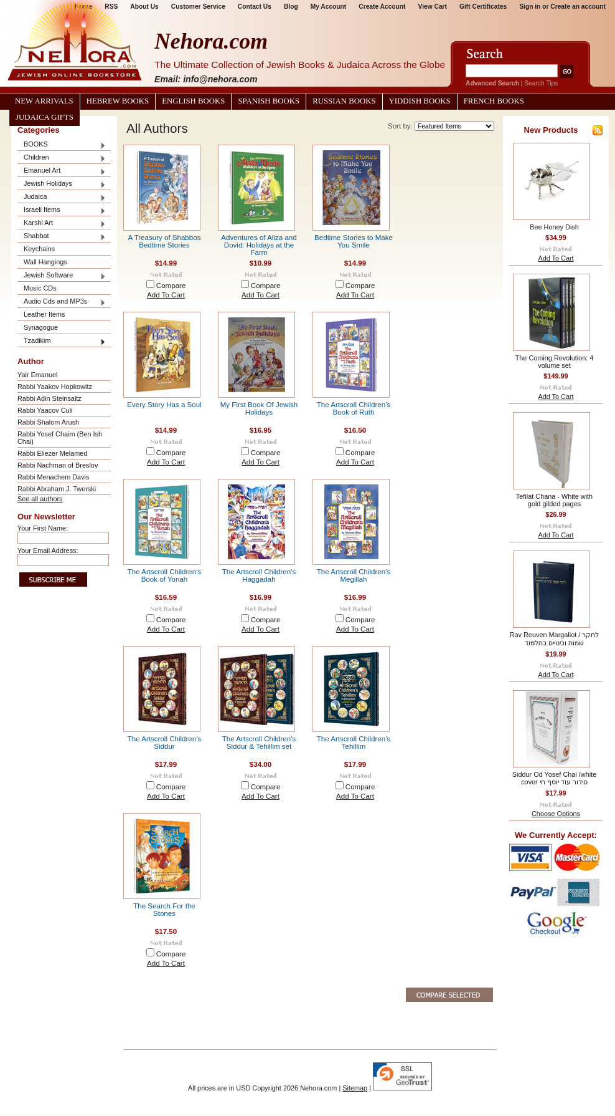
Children (61, 158)
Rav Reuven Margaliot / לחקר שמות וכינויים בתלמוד (554, 639)
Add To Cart (166, 295)
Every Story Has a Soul (164, 404)
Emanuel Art (61, 171)
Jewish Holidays (61, 184)
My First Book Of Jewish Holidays (259, 408)
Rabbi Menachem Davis (53, 477)
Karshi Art (61, 223)
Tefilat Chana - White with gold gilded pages (554, 500)
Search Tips (541, 83)
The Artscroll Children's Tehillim (353, 742)
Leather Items (44, 314)
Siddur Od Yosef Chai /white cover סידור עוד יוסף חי (554, 778)
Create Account (382, 6)
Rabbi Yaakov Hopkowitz (54, 386)
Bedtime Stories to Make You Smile (353, 241)
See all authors (40, 499)
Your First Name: (42, 528)
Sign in (529, 6)
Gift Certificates (483, 6)
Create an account (578, 6)
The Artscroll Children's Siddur (164, 742)
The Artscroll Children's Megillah (353, 575)
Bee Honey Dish (554, 227)
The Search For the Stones (164, 909)
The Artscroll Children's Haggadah (259, 575)
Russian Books (343, 101)
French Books (494, 101)
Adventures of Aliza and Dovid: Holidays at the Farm (258, 245)
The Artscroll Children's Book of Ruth (353, 408)
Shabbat (61, 236)
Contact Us (254, 6)
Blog (291, 6)
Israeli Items (61, 210)
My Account (329, 6)
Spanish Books (268, 101)
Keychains (39, 249)
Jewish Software (61, 276)
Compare (171, 285)
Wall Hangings (45, 262)
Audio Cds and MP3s (61, 302)
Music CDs (40, 288)
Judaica (61, 197)
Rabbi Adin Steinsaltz (49, 398)
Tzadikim (61, 341)
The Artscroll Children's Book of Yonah (164, 575)
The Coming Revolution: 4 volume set (554, 361)
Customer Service (198, 6)
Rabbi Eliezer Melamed (52, 453)
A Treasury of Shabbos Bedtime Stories (164, 241)
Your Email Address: (47, 550)
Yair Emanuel (37, 374)
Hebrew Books (118, 101)
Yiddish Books (420, 101)
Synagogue (41, 327)
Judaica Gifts (44, 117)
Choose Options (556, 813)
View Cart (432, 6)
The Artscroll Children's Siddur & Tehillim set (259, 742)
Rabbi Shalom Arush (48, 422)
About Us (144, 6)
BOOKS (61, 145)
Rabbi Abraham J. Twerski (56, 489)
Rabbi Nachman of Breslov (57, 465)
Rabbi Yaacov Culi (44, 410)
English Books (193, 101)
